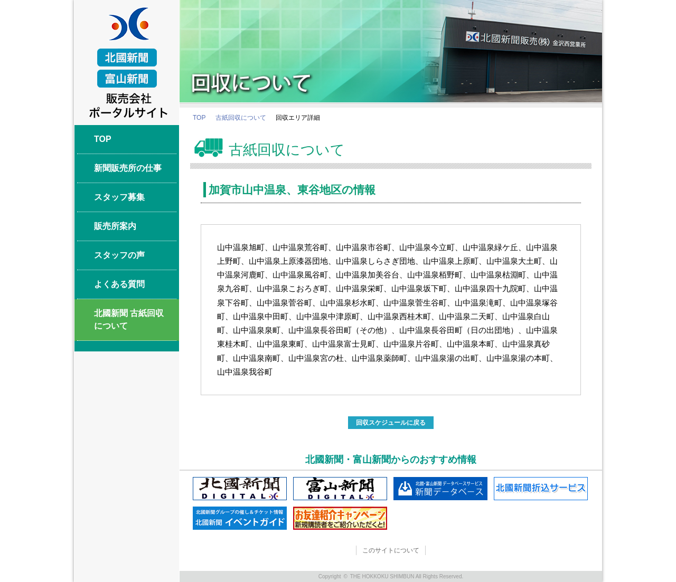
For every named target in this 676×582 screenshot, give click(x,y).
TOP (199, 117)
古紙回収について (240, 117)
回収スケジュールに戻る (391, 422)
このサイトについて (390, 550)
